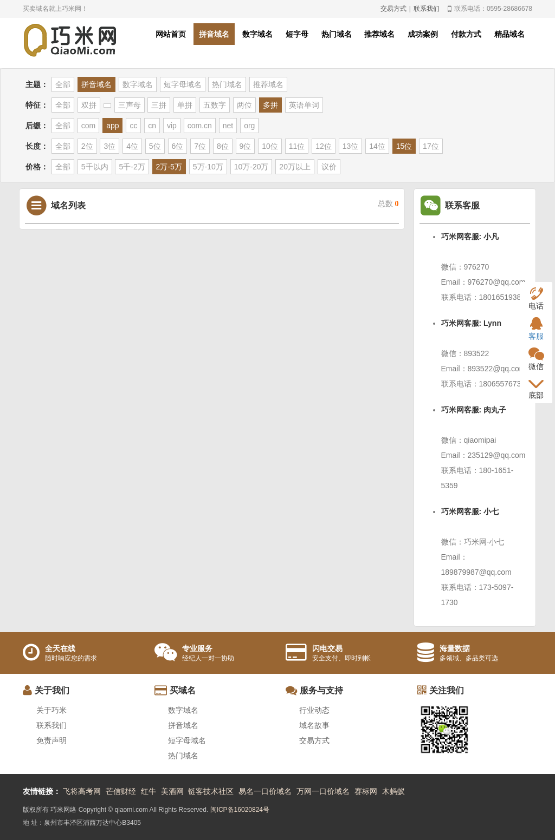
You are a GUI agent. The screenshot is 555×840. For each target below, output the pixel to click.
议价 (329, 166)
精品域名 (509, 34)
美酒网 (172, 791)
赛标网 (365, 791)
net (228, 125)
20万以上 (295, 166)
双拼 (88, 105)
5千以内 (94, 166)
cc (133, 125)
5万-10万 (208, 166)
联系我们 (427, 8)
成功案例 (423, 34)
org (249, 125)
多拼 (270, 105)
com (88, 125)
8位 (223, 146)
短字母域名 (183, 84)
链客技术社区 (211, 791)
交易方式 (393, 8)
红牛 (148, 791)
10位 (270, 146)
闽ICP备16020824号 (239, 809)
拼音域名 (214, 34)
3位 (109, 146)
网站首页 (171, 34)
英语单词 (304, 105)
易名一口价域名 (265, 791)
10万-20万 (251, 166)
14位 (377, 146)
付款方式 (466, 34)
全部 (62, 84)
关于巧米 (51, 710)
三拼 (158, 105)
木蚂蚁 (393, 791)
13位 (351, 146)
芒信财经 (121, 791)
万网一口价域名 (323, 791)
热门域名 (336, 34)
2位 (87, 146)
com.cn (200, 125)
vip (172, 125)
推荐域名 (379, 34)
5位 (155, 146)
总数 (388, 204)
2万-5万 (169, 166)
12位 (323, 146)
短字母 (297, 34)
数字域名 (257, 34)
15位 (404, 146)
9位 (245, 146)
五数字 (214, 105)
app (112, 125)
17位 (431, 146)
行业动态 (314, 710)
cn (152, 125)
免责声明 (51, 740)
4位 (132, 146)
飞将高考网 (82, 791)
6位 (178, 146)
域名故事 (314, 725)
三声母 (129, 105)
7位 (200, 146)
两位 (244, 105)
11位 (297, 146)
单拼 (184, 105)
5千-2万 (132, 166)
